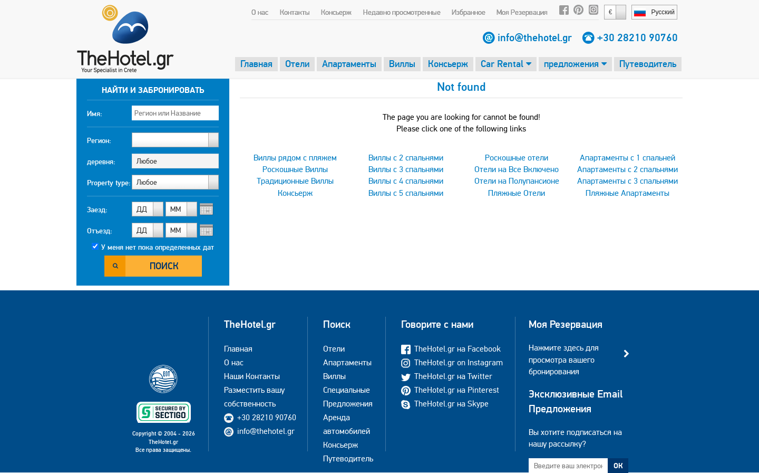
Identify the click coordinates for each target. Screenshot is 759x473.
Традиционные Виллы (295, 181)
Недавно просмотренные (402, 12)
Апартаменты (349, 64)
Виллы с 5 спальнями (405, 193)
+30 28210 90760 (637, 37)
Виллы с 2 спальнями (405, 158)
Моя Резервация (522, 12)
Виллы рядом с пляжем (295, 158)
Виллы (402, 64)
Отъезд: (99, 230)
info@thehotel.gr (535, 37)
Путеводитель (647, 64)
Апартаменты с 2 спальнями (627, 169)
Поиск (164, 266)
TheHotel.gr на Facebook (451, 349)
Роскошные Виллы (295, 169)
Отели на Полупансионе (516, 181)
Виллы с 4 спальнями (405, 181)
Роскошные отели (516, 158)
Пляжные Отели (516, 193)
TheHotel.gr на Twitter (446, 376)
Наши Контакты (252, 376)
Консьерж (336, 12)
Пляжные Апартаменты (627, 193)
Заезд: (97, 209)
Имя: (94, 113)
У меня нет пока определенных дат (157, 247)
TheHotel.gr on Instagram (452, 362)
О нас (259, 12)
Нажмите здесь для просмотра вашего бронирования (564, 359)
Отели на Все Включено (516, 169)
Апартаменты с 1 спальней (627, 158)
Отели (297, 64)
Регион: (99, 140)
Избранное (468, 12)
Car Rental (506, 64)
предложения (575, 64)
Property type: (109, 182)
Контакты (295, 12)
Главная (256, 64)
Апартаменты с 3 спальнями (627, 181)
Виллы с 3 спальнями (405, 169)
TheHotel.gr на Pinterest (450, 390)
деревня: (101, 161)
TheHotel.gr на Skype (445, 404)
